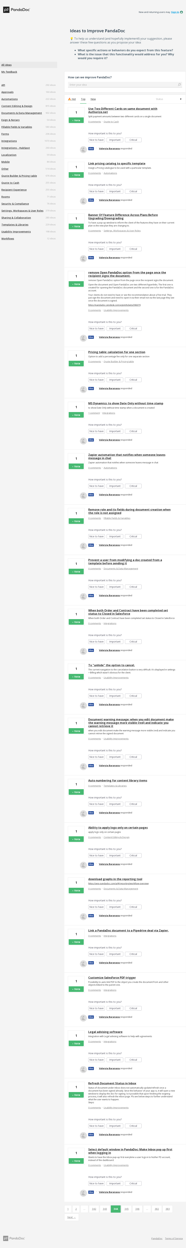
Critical (136, 140)
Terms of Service (174, 1238)
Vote (77, 120)
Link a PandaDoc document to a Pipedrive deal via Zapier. (128, 930)
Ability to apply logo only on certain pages (118, 827)
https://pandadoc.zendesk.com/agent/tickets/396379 (114, 305)
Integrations (9, 141)
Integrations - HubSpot (15, 148)
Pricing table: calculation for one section (116, 352)
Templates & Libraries (14, 224)
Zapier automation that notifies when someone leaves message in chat (126, 456)
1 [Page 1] (68, 1208)
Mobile (5, 161)
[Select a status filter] (168, 99)
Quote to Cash (10, 182)
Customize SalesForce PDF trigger (112, 978)
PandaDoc (156, 1238)
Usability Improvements (16, 231)
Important (116, 140)
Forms (5, 134)
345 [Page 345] (126, 1208)
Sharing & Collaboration (16, 217)
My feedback (9, 71)
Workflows (7, 238)
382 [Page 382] (157, 1208)
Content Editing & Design (16, 106)
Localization (8, 154)
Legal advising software (105, 1032)
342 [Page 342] (94, 1208)
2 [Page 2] (76, 1208)
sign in (175, 12)
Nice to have (97, 140)
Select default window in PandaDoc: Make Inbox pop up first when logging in (130, 1151)
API (3, 85)
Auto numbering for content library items (117, 780)
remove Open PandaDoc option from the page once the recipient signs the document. (127, 274)
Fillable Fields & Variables (16, 127)
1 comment (94, 412)
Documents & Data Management (21, 113)
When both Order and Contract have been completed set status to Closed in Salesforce (128, 612)
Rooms (5, 196)
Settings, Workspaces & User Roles (22, 210)
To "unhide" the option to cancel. (111, 665)
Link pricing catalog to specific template (116, 163)
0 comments (94, 121)
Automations (9, 99)
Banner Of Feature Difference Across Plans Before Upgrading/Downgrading (123, 216)
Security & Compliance (15, 203)
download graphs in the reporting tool (115, 879)
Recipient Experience (14, 189)
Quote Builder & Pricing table (19, 175)
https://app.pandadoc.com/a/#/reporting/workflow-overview (118, 883)
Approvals (7, 92)
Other (5, 168)
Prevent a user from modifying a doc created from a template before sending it (125, 561)
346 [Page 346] (137, 1208)
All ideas (6, 64)
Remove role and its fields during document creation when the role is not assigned (129, 511)
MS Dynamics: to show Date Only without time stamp (125, 403)
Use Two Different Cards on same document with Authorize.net (122, 110)
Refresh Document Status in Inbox (112, 1083)
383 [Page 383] (168, 1208)
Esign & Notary (10, 120)
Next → (71, 1217)
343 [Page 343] (105, 1208)
